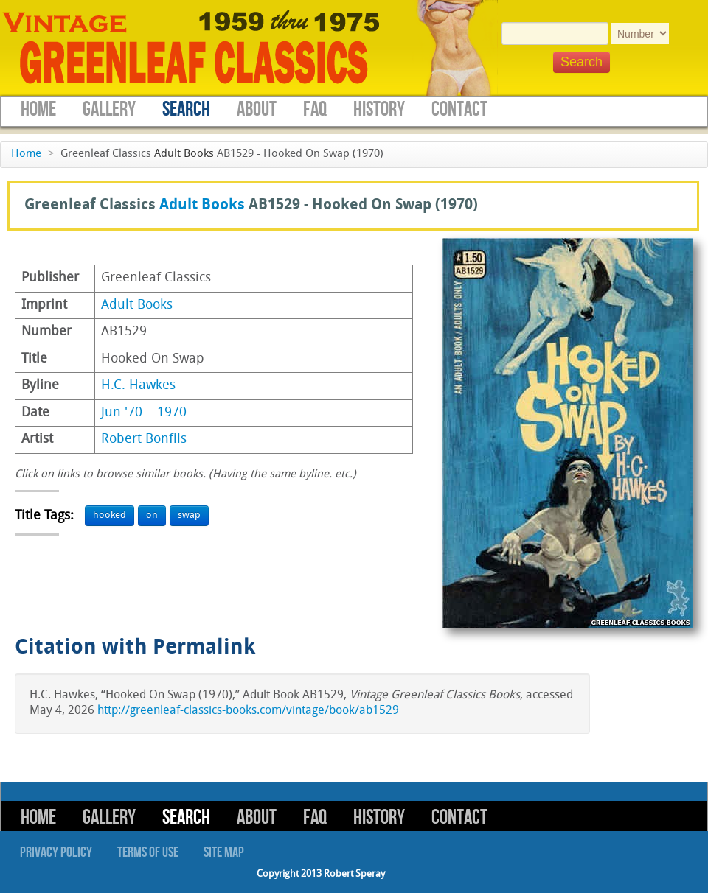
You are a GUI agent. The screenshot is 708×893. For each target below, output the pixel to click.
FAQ (315, 109)
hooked (109, 515)
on (152, 515)
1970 (172, 413)
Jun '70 (121, 413)
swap (189, 515)
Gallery (109, 109)
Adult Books (184, 154)
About (257, 109)
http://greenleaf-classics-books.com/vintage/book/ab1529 (248, 711)
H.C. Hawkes (138, 386)
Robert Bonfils (144, 439)
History (379, 109)
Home (38, 109)
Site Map (224, 852)
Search (186, 109)
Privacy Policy (56, 852)
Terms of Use (147, 852)
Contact (459, 109)
